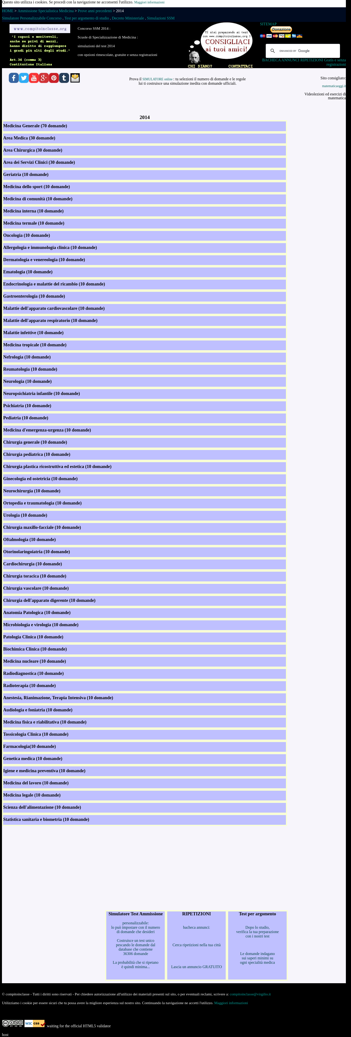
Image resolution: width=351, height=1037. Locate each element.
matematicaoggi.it (334, 86)
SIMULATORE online (157, 79)
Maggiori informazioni (149, 2)
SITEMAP (268, 24)
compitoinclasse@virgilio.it (250, 994)
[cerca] (302, 51)
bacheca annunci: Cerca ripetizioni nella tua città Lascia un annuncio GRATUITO (196, 940)
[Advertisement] (145, 103)
